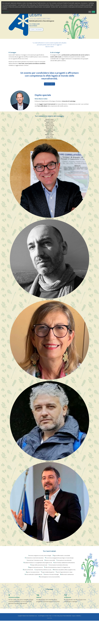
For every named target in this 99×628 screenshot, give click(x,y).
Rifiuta (90, 11)
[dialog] (48, 7)
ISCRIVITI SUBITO (49, 84)
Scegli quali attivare (5, 11)
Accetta (93, 11)
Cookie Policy (49, 618)
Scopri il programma (36, 29)
